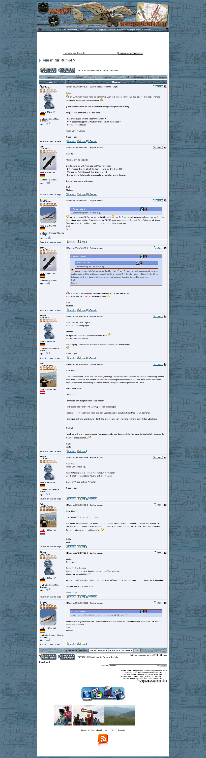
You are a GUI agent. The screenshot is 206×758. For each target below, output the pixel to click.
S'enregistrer (101, 30)
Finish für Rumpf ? (57, 60)
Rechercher (72, 30)
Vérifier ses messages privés (129, 30)
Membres (90, 30)
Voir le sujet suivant (156, 77)
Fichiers (82, 30)
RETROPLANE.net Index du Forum (93, 71)
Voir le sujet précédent (136, 77)
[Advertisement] (103, 41)
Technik (114, 71)
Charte (63, 30)
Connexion (146, 30)
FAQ (56, 30)
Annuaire (111, 30)
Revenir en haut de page (50, 141)
